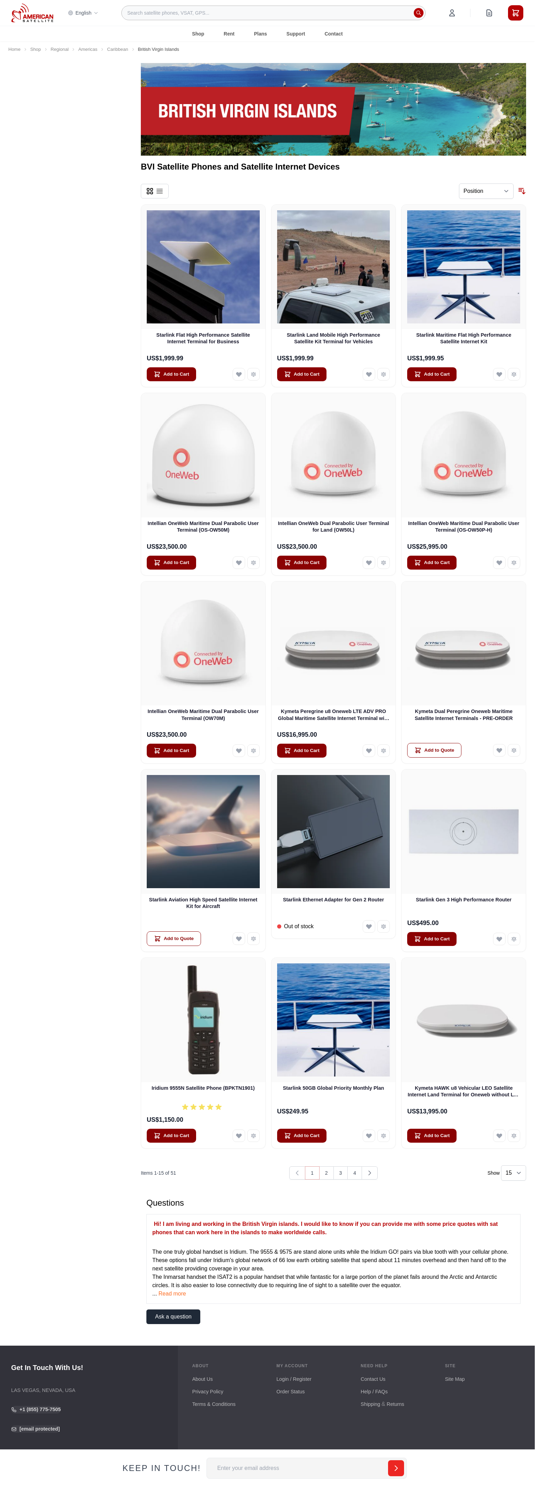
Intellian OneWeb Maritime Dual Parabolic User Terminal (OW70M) (203, 715)
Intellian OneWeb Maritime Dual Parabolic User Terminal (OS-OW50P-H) (463, 527)
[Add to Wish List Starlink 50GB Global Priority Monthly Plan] (369, 1135)
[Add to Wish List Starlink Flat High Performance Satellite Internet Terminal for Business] (239, 374)
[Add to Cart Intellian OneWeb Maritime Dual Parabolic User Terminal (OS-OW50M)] (171, 563)
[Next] (370, 1173)
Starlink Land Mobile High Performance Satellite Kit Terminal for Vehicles (333, 338)
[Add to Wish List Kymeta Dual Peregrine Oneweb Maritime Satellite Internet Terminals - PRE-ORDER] (499, 750)
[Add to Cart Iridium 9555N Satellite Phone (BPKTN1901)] (171, 1136)
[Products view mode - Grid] (150, 191)
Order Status (290, 1391)
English (83, 13)
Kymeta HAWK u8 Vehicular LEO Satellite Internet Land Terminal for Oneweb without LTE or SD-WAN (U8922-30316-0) (463, 1091)
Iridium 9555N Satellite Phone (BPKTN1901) (203, 1088)
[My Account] (452, 13)
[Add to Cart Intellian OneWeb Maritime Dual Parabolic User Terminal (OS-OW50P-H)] (432, 563)
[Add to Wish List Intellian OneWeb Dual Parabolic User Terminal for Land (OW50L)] (369, 562)
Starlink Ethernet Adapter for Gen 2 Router (333, 899)
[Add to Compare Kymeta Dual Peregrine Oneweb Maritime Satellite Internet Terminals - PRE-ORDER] (514, 750)
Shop (198, 34)
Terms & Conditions (214, 1404)
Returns (395, 1404)
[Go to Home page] (32, 12)
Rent (229, 34)
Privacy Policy (208, 1391)
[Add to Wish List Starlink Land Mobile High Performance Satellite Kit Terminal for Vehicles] (369, 374)
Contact (334, 34)
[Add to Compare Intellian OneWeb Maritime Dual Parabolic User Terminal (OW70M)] (253, 750)
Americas (87, 49)
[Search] (419, 13)
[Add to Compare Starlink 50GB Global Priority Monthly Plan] (383, 1135)
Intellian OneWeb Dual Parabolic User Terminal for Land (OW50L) (333, 527)
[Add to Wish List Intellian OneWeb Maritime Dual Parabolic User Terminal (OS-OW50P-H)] (499, 562)
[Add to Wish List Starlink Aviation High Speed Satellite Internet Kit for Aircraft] (239, 938)
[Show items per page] (513, 1173)
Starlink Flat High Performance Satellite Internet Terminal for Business (203, 338)
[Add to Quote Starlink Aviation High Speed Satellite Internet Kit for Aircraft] (174, 938)
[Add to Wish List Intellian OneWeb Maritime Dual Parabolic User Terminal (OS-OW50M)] (239, 562)
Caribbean (117, 49)
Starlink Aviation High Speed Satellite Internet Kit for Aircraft (203, 903)
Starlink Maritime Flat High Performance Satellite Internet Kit (463, 338)
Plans (260, 34)
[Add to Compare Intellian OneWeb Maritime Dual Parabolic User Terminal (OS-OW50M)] (253, 562)
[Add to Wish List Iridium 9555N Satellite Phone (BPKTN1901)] (239, 1135)
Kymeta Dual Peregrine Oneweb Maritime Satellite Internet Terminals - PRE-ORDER (464, 715)
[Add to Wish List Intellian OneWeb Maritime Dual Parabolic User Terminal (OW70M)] (239, 750)
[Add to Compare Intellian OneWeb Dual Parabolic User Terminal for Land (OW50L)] (383, 562)
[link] (297, 1173)
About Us (202, 1379)
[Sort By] (486, 191)
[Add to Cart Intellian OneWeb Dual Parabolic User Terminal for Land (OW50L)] (302, 563)
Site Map (455, 1379)
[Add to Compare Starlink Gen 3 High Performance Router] (514, 939)
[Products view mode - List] (159, 191)
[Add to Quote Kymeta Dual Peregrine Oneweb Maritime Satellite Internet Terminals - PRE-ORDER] (434, 750)
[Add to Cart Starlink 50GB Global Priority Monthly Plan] (302, 1136)
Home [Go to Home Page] (14, 49)
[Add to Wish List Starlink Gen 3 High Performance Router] (499, 939)
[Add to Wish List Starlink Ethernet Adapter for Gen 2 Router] (369, 926)
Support (296, 34)
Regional (60, 49)
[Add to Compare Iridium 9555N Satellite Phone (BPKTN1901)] (253, 1135)
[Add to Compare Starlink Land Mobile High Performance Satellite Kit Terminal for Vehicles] (383, 374)
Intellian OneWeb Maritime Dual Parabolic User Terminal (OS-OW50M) (203, 527)
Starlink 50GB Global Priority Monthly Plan (333, 1088)
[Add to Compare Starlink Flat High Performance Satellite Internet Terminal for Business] (253, 374)
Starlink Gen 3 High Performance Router (463, 899)
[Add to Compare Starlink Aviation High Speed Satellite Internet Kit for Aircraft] (253, 938)
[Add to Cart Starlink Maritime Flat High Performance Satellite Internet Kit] (432, 374)
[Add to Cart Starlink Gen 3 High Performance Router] (432, 939)
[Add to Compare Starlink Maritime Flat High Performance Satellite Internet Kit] (514, 374)
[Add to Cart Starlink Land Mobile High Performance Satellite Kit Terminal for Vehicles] (302, 374)
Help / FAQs (374, 1391)
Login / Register (294, 1379)
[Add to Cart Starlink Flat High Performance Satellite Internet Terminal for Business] (171, 374)
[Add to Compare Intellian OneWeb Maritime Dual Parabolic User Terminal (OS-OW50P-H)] (514, 562)
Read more (172, 1294)
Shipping (370, 1404)
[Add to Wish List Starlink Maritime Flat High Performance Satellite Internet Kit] (499, 374)
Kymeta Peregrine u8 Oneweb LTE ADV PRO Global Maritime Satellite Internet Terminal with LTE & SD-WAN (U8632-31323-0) (333, 715)
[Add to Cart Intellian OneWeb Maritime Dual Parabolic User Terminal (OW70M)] (171, 751)
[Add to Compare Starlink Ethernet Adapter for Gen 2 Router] (383, 926)
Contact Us (373, 1379)
